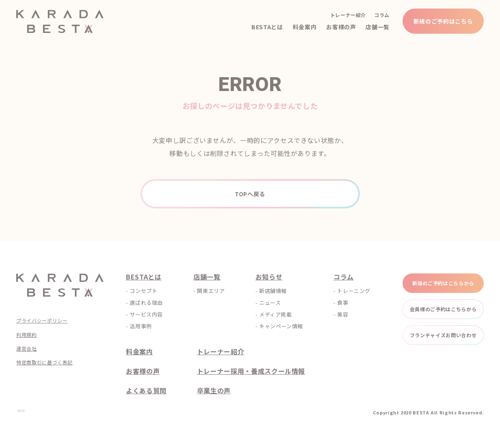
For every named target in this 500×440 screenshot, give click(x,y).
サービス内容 (146, 314)
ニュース (270, 302)
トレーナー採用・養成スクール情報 (251, 371)
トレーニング (353, 290)
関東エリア (211, 290)
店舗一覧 (378, 27)
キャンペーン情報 (281, 326)
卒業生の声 (214, 390)
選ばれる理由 (146, 302)
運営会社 (26, 348)
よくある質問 (146, 390)
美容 (342, 314)
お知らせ (269, 276)
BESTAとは (267, 27)
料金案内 (305, 27)
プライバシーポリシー (41, 320)
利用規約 (26, 334)
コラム (382, 14)
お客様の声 (341, 27)
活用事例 (141, 326)
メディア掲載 (275, 314)
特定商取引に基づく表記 (44, 362)
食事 (342, 302)
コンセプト (143, 290)
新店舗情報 (273, 290)
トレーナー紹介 (348, 14)
